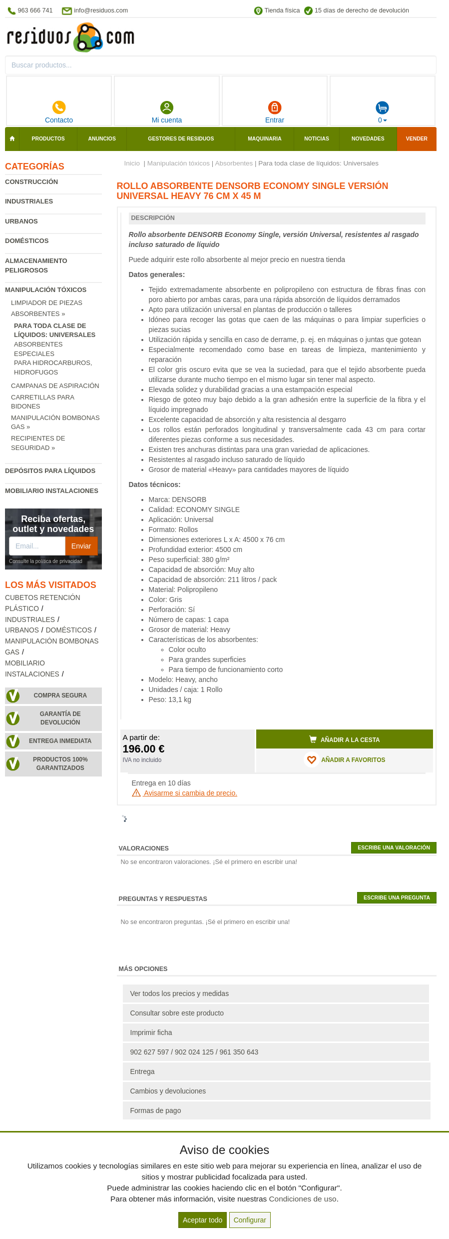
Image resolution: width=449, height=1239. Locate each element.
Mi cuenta (167, 112)
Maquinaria (265, 139)
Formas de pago (155, 1110)
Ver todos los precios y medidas (179, 994)
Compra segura (60, 695)
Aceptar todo (202, 1220)
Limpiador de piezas (46, 302)
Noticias (316, 139)
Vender (417, 139)
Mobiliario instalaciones (51, 490)
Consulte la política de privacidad (45, 561)
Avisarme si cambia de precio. (185, 793)
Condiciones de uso (302, 1198)
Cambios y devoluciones (168, 1091)
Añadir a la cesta (344, 740)
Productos (48, 139)
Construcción (31, 182)
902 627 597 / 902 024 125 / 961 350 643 (194, 1052)
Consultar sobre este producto (177, 1013)
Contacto (59, 112)
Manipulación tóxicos (45, 290)
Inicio (132, 163)
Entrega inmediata (60, 741)
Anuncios (101, 139)
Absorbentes (234, 163)
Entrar (274, 112)
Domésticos (26, 240)
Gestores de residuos (181, 139)
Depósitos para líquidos (50, 470)
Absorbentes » (38, 314)
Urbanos (21, 221)
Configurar (250, 1220)
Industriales (29, 201)
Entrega (142, 1072)
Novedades (368, 139)
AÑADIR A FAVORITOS (344, 760)
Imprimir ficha (151, 1032)
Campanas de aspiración (55, 386)
